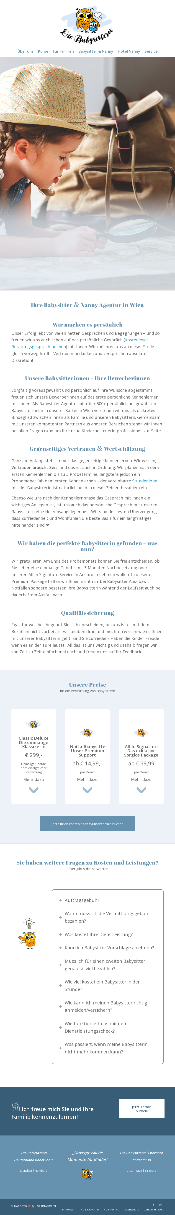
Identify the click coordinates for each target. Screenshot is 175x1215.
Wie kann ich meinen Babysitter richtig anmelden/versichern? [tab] (103, 1006)
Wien (139, 1171)
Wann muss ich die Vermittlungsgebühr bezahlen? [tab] (104, 917)
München (26, 1171)
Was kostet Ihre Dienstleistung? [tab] (96, 934)
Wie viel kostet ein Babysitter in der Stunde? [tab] (99, 985)
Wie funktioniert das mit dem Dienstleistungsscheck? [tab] (93, 1027)
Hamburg (41, 1171)
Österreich (154, 1153)
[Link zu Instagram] (160, 1204)
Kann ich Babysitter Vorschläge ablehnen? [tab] (106, 948)
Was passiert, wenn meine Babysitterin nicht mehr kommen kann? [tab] (103, 1048)
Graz (129, 1171)
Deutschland (24, 1160)
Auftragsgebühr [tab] (79, 900)
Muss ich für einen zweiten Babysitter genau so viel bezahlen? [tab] (102, 965)
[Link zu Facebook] (153, 1204)
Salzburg (150, 1171)
